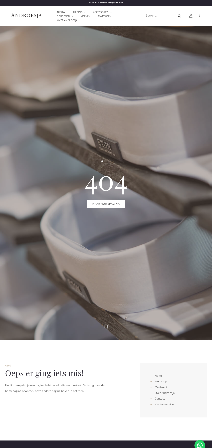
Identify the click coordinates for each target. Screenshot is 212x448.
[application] (84, 12)
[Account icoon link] (191, 16)
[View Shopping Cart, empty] (199, 16)
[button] (106, 204)
